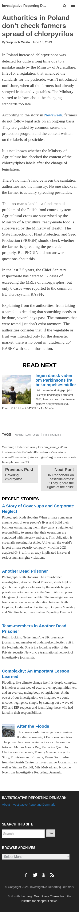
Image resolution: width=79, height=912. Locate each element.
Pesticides (52, 434)
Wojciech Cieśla (18, 42)
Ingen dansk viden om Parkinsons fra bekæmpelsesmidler (56, 380)
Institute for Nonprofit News (39, 901)
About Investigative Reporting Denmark (28, 804)
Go (51, 833)
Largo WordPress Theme (42, 896)
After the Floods (33, 726)
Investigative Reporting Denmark (25, 6)
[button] (65, 6)
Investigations (26, 434)
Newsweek (53, 115)
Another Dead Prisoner (25, 571)
